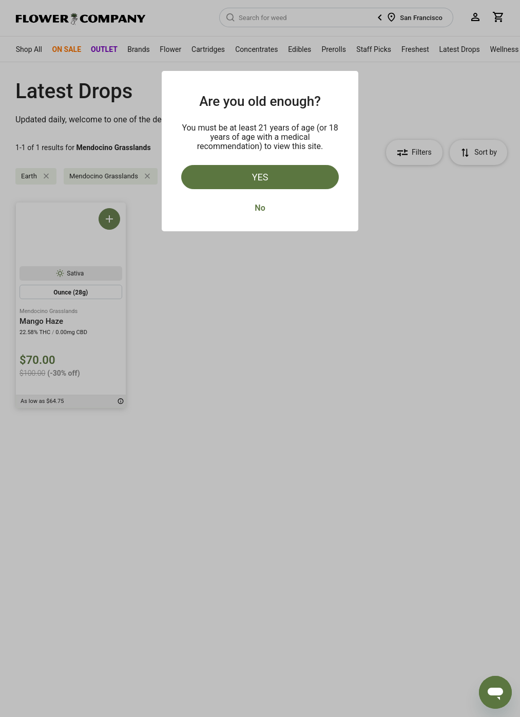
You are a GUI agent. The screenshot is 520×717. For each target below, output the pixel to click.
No (260, 208)
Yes (260, 177)
